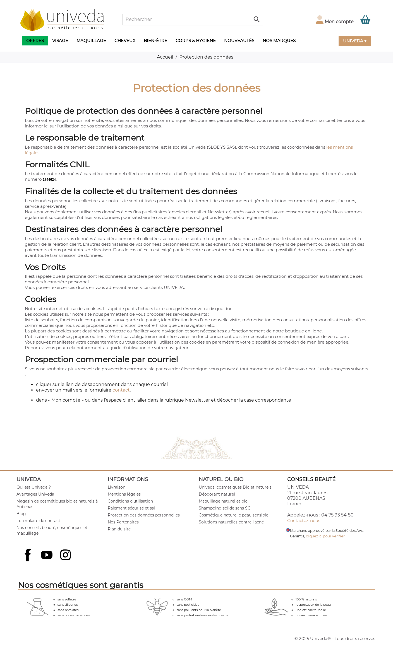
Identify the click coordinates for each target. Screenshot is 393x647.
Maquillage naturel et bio (223, 501)
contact (121, 390)
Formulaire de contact (38, 520)
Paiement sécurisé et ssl (131, 508)
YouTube (47, 555)
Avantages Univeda (35, 494)
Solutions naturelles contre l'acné (231, 522)
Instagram (66, 555)
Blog (21, 513)
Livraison (116, 487)
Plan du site (119, 529)
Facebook (28, 561)
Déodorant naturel (217, 494)
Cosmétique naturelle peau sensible (233, 515)
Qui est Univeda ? (33, 487)
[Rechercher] (193, 19)
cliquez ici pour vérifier (325, 536)
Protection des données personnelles (144, 515)
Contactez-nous (303, 520)
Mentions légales (124, 494)
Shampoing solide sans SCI (225, 508)
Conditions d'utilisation (130, 501)
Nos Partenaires (123, 522)
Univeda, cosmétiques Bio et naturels (235, 487)
